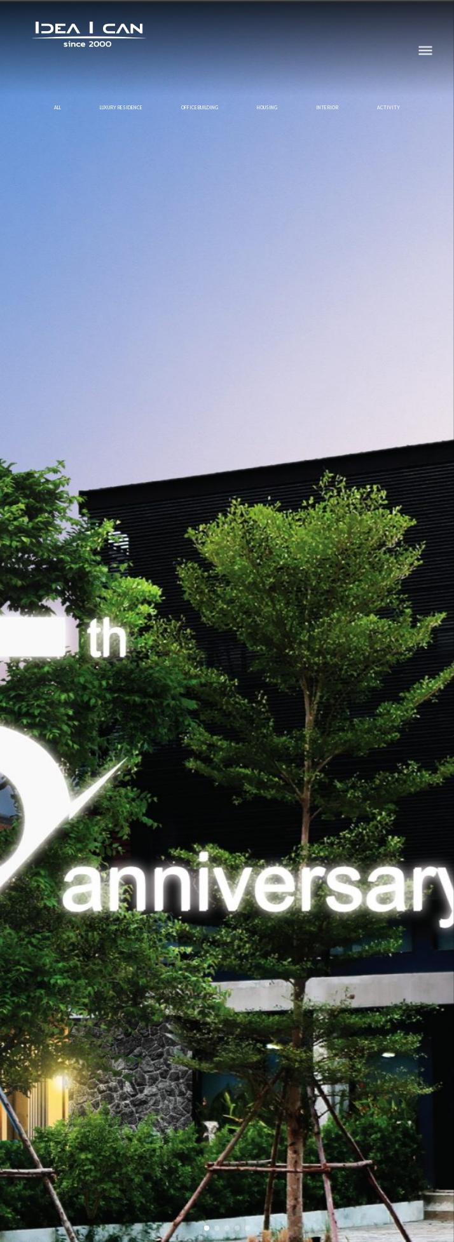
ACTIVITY (388, 107)
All (57, 107)
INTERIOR (327, 107)
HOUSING (267, 107)
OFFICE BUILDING (199, 107)
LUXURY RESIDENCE (121, 107)
